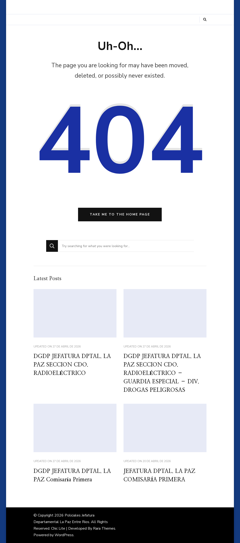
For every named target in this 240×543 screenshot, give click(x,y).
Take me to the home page (120, 214)
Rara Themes (104, 528)
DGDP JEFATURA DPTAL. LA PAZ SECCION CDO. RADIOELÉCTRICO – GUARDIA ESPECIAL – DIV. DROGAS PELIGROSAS (162, 373)
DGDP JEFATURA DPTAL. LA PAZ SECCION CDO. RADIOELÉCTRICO (72, 365)
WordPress (64, 535)
